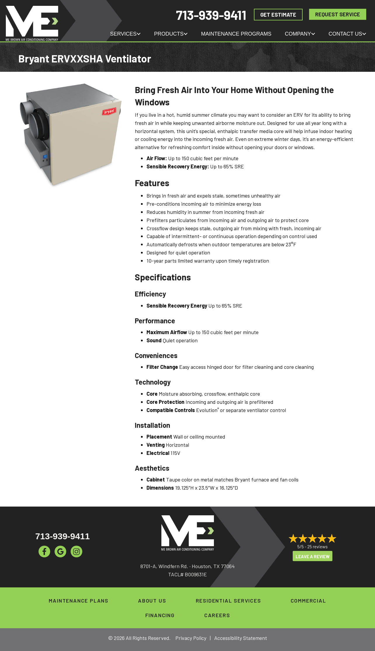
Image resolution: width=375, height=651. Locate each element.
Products (169, 34)
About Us (152, 600)
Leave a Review (312, 556)
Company (298, 34)
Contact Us (345, 34)
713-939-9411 (211, 14)
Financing (160, 615)
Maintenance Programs (236, 34)
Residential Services (228, 600)
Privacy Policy (190, 638)
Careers (217, 615)
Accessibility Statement (240, 638)
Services (123, 34)
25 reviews (317, 546)
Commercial (308, 600)
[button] (139, 34)
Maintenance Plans (79, 600)
